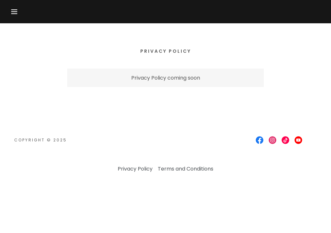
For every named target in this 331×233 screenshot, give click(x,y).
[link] (259, 140)
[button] (16, 11)
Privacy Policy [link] (135, 168)
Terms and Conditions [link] (185, 168)
